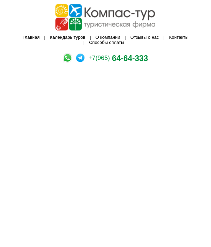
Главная (31, 37)
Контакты (178, 37)
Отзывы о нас (144, 37)
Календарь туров (67, 37)
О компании (108, 37)
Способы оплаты (106, 42)
